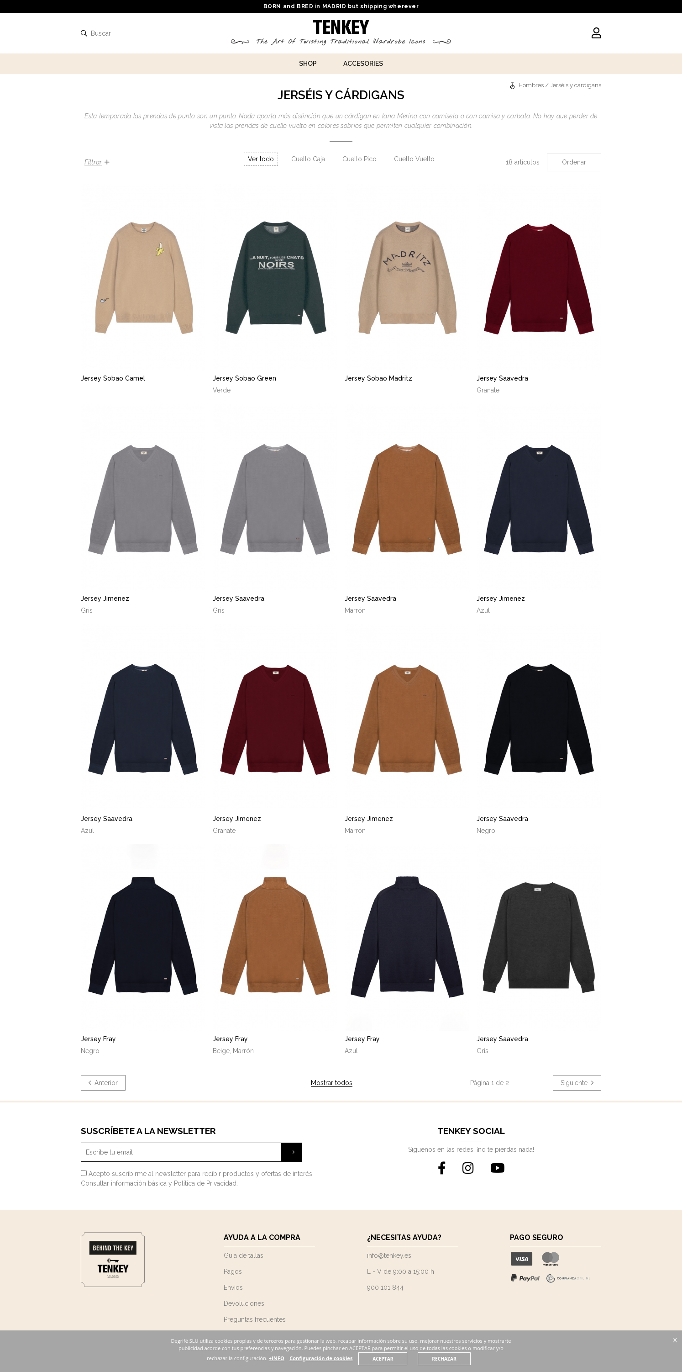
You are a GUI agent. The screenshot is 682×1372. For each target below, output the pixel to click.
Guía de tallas (243, 1255)
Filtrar (97, 162)
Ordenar (574, 162)
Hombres (531, 85)
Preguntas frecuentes (255, 1319)
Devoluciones (244, 1303)
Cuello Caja (308, 159)
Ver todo (261, 159)
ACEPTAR (399, 1359)
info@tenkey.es (389, 1255)
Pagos (233, 1271)
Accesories (363, 63)
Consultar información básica (124, 1183)
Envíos (233, 1287)
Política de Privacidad (205, 1183)
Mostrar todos (331, 1082)
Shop (308, 63)
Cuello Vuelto (414, 159)
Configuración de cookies (338, 1358)
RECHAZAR (461, 1359)
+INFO (292, 1358)
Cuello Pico (359, 159)
